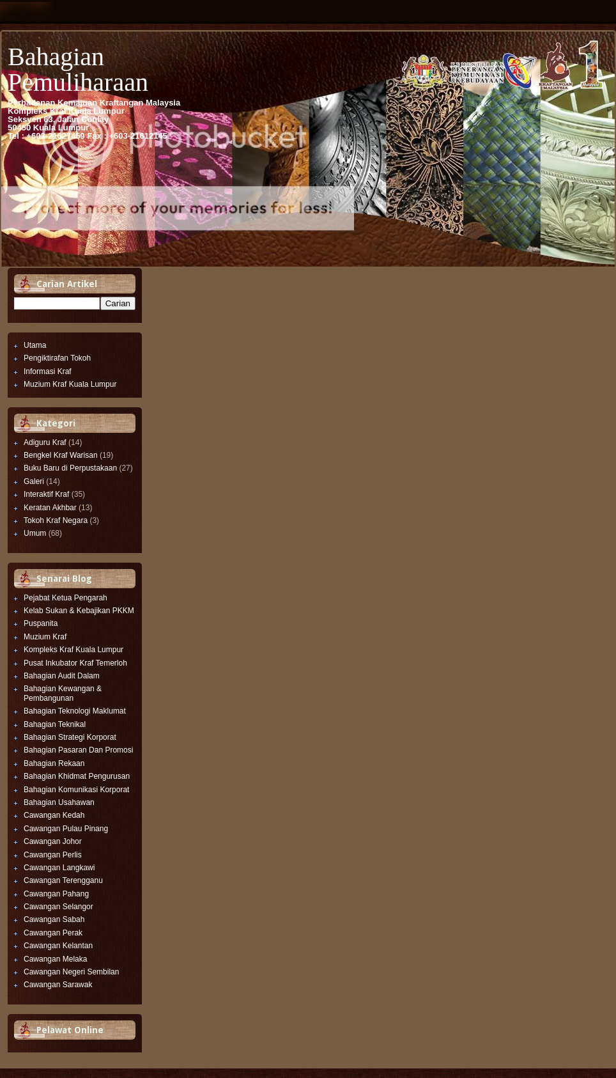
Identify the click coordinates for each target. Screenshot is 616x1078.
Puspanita (41, 623)
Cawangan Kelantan (58, 945)
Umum (35, 533)
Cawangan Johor (53, 841)
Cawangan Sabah (54, 919)
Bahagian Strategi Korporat (70, 737)
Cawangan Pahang (56, 893)
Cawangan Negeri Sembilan (71, 971)
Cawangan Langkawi (59, 867)
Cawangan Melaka (55, 959)
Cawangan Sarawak (58, 984)
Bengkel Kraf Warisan (61, 455)
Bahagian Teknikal (55, 724)
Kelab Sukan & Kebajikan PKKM (79, 610)
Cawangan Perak (53, 932)
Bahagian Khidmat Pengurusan (77, 776)
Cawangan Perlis (53, 854)
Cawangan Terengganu (63, 880)
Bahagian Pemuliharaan (78, 69)
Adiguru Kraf (45, 442)
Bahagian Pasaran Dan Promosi (78, 750)
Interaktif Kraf (46, 494)
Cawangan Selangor (58, 906)
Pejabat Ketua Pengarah (65, 597)
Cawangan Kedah (54, 815)
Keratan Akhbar (50, 507)
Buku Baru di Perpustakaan (70, 468)
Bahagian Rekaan (54, 763)
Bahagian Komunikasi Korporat (76, 789)
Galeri (34, 481)
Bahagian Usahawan (59, 802)
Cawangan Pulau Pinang (66, 828)
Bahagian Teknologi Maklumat (75, 711)
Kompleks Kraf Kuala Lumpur (73, 649)
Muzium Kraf (45, 636)
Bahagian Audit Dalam (62, 675)
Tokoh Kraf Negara (56, 520)
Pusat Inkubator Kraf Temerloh (75, 663)
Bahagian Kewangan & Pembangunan (63, 693)
